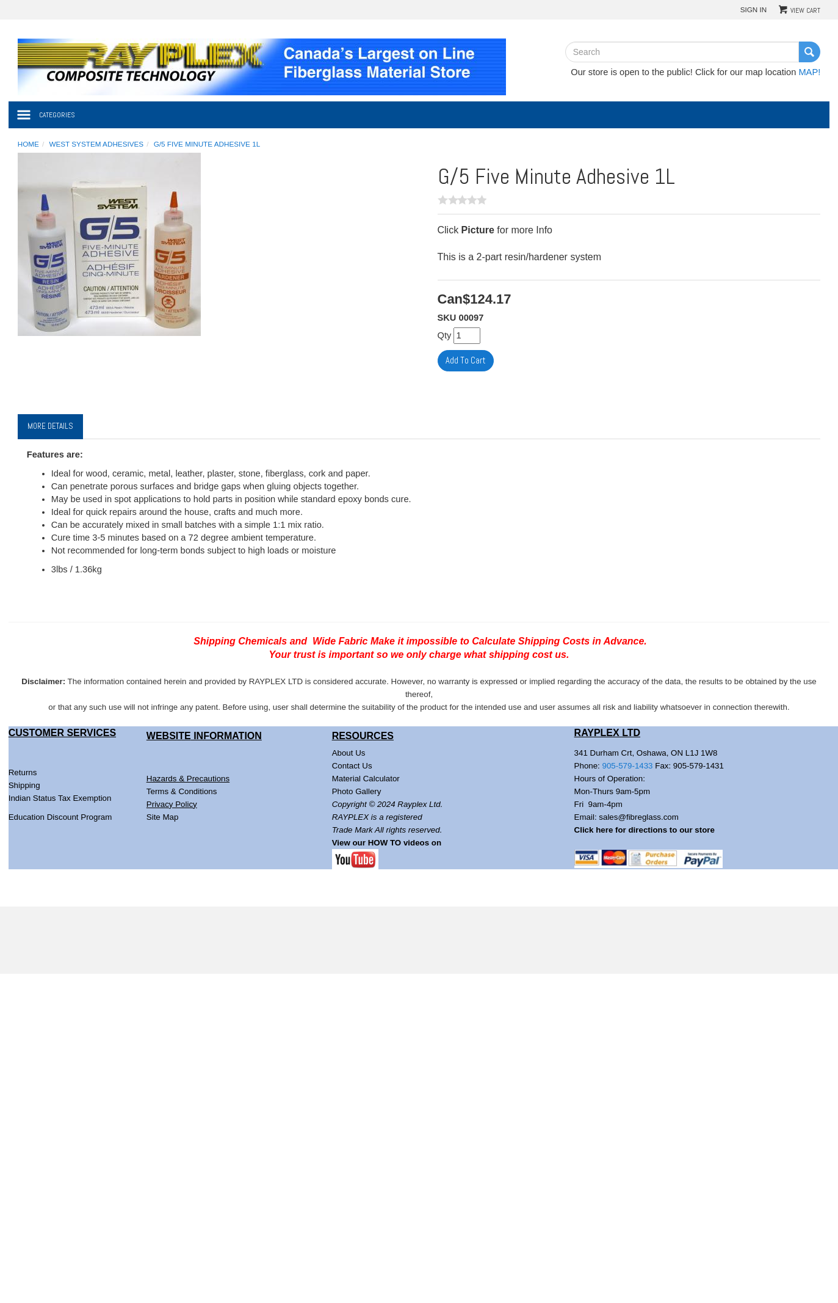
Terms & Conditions (181, 791)
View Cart (805, 10)
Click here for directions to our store (644, 829)
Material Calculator (366, 778)
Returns (23, 772)
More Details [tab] (50, 426)
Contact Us (352, 765)
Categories (57, 115)
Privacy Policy (171, 804)
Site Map (162, 817)
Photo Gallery (356, 791)
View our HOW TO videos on (388, 842)
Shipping (24, 785)
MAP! (809, 72)
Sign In (753, 9)
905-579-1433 (627, 765)
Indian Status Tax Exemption (60, 798)
